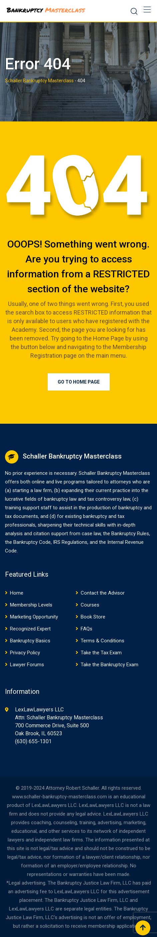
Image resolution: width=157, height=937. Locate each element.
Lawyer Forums (27, 665)
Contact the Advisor (103, 593)
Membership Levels (31, 605)
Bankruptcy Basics (30, 641)
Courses (90, 605)
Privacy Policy (25, 653)
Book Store (93, 617)
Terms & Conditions (102, 641)
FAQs (86, 629)
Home (16, 593)
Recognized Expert (30, 629)
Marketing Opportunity (34, 617)
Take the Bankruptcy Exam (109, 665)
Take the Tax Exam (101, 653)
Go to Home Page (79, 382)
